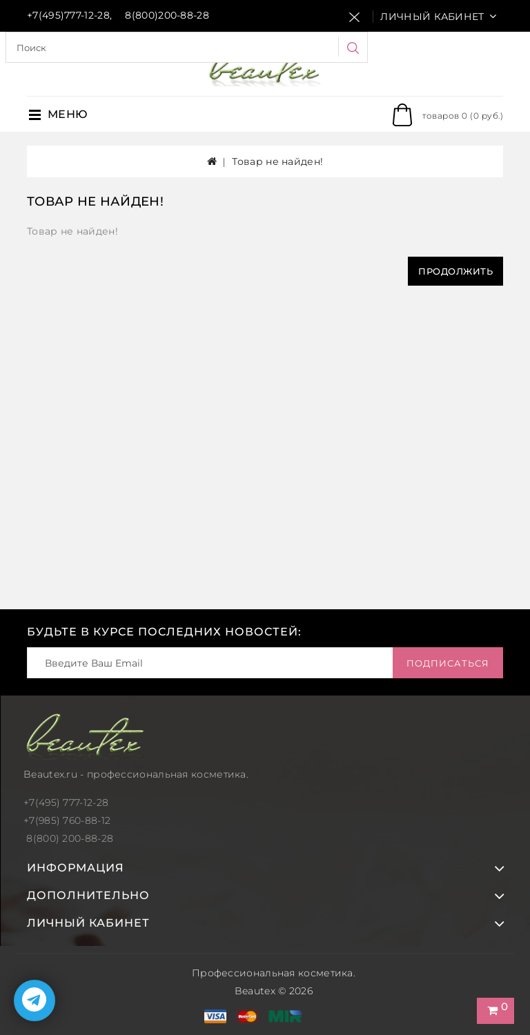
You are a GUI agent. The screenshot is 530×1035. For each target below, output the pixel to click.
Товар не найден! (277, 161)
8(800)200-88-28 (167, 15)
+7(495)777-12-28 (68, 15)
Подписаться (447, 663)
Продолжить (455, 271)
